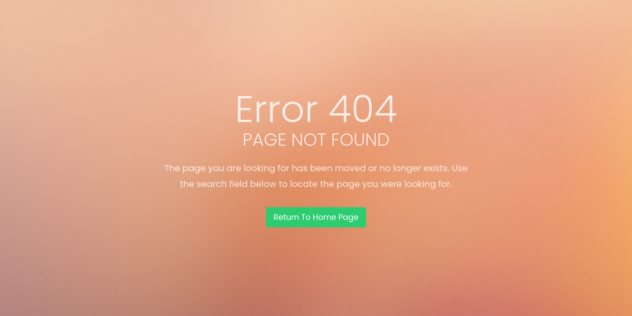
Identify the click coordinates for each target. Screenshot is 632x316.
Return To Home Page (316, 217)
